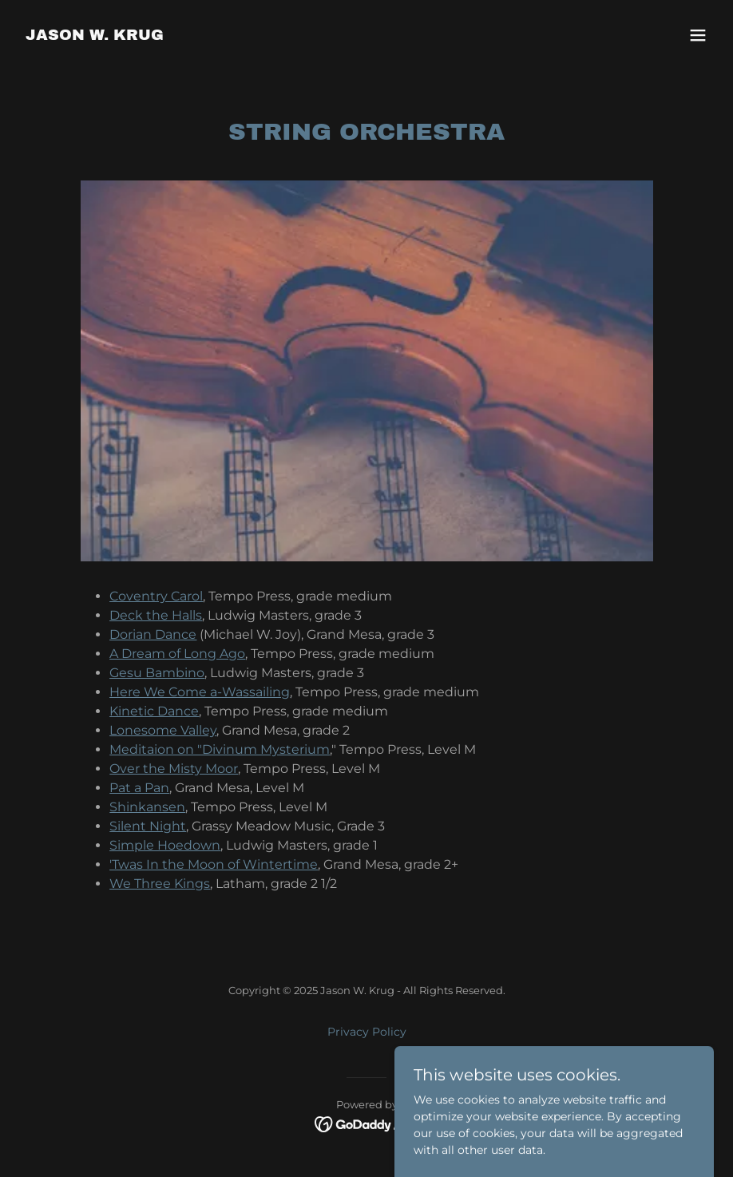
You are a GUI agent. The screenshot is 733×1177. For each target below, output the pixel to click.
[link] (95, 36)
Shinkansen (147, 806)
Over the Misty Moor (173, 768)
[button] (698, 35)
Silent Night (147, 826)
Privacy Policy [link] (366, 1031)
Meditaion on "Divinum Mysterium (219, 749)
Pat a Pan (139, 787)
